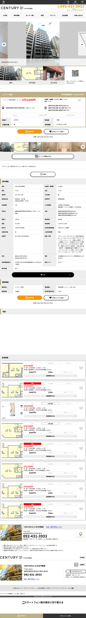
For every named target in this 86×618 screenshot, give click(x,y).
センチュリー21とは (67, 588)
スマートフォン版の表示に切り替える (43, 602)
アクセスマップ (75, 571)
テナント (53, 15)
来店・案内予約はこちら (54, 527)
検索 (68, 2)
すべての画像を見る (43, 156)
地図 (16, 213)
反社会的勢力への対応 (44, 588)
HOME (3, 2)
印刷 (43, 174)
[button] (4, 44)
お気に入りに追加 (56, 131)
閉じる (56, 274)
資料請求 (29, 131)
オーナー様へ (30, 15)
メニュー (82, 2)
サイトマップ (55, 588)
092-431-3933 (33, 574)
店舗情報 (82, 564)
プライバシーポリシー (30, 588)
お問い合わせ (75, 2)
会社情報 (65, 15)
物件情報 (16, 15)
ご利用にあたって (17, 588)
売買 (42, 15)
